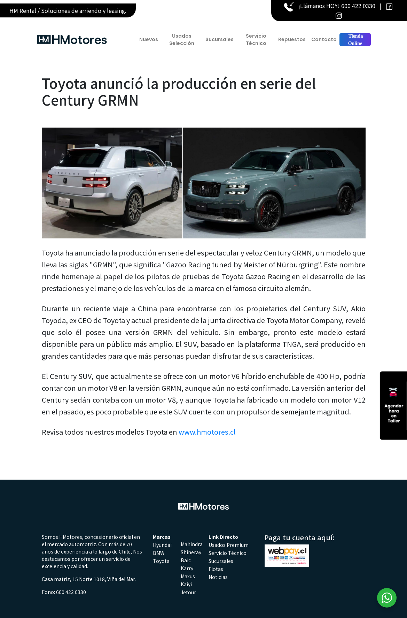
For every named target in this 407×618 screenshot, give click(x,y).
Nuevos (148, 39)
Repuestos (292, 39)
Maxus (188, 576)
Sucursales (219, 39)
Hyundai (162, 544)
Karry (187, 568)
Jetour (188, 592)
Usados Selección (181, 39)
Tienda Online (355, 39)
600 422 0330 (358, 5)
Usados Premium (229, 544)
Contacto (324, 39)
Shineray (191, 552)
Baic (186, 560)
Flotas (216, 568)
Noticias (218, 576)
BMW (158, 552)
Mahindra (192, 544)
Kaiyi (186, 584)
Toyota (161, 560)
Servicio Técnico (256, 39)
